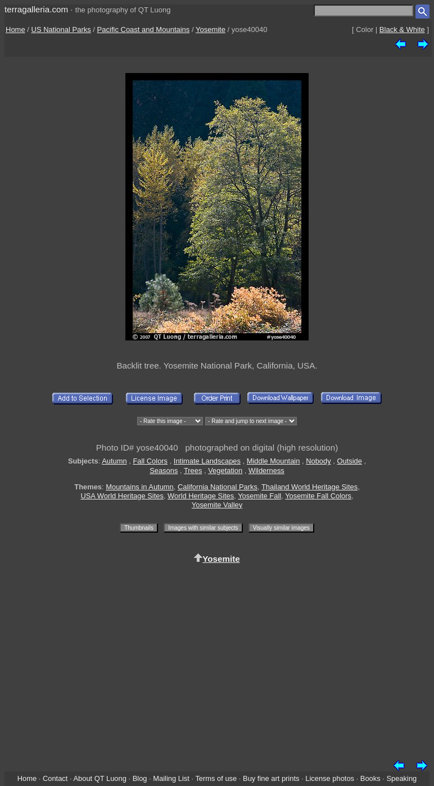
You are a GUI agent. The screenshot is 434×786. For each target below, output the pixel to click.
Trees (193, 470)
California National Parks (217, 487)
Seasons (164, 470)
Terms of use (216, 778)
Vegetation (225, 470)
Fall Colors (150, 461)
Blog (140, 778)
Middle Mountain (273, 461)
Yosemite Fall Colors (318, 496)
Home (15, 29)
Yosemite (210, 29)
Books (370, 778)
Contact (55, 778)
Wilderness (266, 470)
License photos (329, 778)
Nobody (318, 461)
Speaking (401, 778)
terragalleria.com (36, 9)
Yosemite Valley (217, 505)
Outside (349, 461)
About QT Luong (99, 778)
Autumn (114, 461)
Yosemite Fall (259, 496)
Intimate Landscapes (207, 461)
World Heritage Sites (201, 496)
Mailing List (171, 778)
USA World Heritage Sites (122, 496)
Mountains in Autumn (140, 487)
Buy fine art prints (271, 778)
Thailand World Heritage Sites (309, 487)
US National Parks (61, 29)
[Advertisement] (217, 659)
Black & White (402, 29)
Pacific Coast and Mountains (143, 29)
